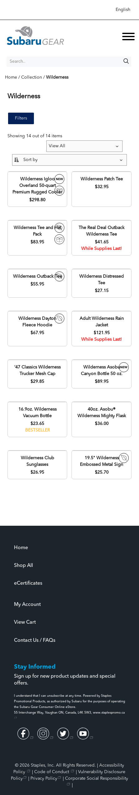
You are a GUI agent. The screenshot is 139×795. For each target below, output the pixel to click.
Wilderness (57, 77)
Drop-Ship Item (59, 239)
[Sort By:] (69, 160)
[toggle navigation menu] (128, 37)
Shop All (23, 565)
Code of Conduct (52, 772)
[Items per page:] (84, 146)
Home (21, 547)
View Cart (25, 622)
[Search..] (69, 61)
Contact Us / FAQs (34, 640)
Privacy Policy (43, 778)
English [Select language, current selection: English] (123, 9)
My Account (27, 604)
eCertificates (28, 583)
